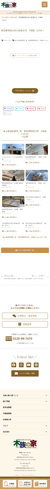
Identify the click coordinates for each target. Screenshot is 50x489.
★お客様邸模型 (20, 40)
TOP (2, 17)
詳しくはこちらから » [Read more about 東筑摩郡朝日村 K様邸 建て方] (33, 191)
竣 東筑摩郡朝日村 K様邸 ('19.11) (37, 40)
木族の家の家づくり (10, 395)
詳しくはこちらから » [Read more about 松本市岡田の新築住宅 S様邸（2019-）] (33, 205)
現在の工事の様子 (11, 17)
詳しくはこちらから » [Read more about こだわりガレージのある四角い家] (9, 165)
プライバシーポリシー (28, 475)
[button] (25, 55)
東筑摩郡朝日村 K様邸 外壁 (36, 157)
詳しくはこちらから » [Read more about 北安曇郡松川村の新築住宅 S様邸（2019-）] (9, 231)
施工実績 (6, 401)
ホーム (17, 475)
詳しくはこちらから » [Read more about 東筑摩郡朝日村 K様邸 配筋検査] (9, 217)
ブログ (5, 426)
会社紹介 (6, 432)
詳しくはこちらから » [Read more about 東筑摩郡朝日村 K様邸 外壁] (33, 162)
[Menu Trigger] (44, 4)
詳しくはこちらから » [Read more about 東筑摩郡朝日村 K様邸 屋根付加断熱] (9, 191)
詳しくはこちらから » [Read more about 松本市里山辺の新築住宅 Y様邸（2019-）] (33, 231)
